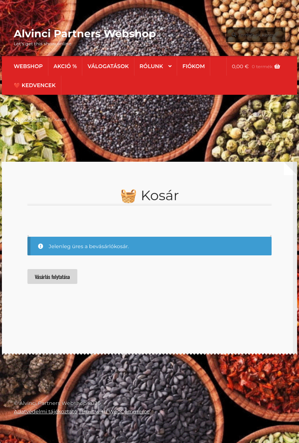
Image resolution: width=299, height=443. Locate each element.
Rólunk (151, 66)
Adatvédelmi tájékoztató (45, 411)
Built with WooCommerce (116, 411)
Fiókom (193, 66)
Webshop (28, 66)
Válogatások (108, 66)
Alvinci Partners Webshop (85, 33)
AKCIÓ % (65, 66)
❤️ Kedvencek (35, 85)
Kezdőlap (31, 119)
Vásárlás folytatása (52, 276)
